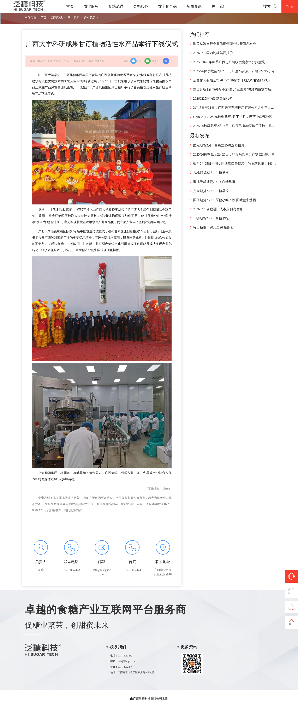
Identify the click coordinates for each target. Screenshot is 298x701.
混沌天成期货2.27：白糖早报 (214, 182)
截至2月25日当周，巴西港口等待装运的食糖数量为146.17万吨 (234, 163)
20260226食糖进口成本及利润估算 (218, 209)
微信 (152, 61)
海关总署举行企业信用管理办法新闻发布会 (224, 44)
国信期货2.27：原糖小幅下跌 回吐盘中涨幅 (224, 200)
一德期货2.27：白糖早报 (211, 218)
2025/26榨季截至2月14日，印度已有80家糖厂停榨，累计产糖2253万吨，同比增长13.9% (234, 126)
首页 (70, 6)
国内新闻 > (75, 17)
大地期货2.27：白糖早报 (211, 172)
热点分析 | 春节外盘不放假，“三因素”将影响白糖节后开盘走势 (234, 89)
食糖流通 (115, 6)
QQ (135, 61)
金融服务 (140, 6)
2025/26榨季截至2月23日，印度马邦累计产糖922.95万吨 (233, 71)
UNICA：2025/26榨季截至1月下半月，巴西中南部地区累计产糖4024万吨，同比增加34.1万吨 (234, 116)
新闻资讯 (194, 6)
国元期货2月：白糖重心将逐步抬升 (218, 145)
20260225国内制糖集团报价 (213, 98)
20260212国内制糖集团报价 (213, 53)
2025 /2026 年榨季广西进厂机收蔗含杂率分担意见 (229, 62)
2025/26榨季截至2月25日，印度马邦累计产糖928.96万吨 (233, 154)
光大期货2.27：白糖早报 (211, 191)
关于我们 (218, 6)
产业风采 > (91, 17)
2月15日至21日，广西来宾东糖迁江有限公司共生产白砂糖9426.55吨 (234, 107)
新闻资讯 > (58, 17)
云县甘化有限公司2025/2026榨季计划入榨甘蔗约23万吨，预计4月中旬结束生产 (234, 80)
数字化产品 (167, 6)
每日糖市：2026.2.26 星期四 (213, 227)
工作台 (289, 6)
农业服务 (91, 6)
